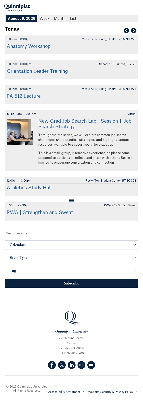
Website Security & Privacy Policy (112, 391)
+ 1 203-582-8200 (71, 353)
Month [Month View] (59, 18)
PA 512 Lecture (24, 96)
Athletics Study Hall (29, 188)
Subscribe (71, 283)
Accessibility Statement (66, 391)
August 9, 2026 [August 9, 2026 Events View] (21, 18)
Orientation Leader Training (37, 71)
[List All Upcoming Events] (73, 18)
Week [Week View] (45, 18)
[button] (71, 244)
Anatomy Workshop (28, 46)
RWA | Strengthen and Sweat (40, 212)
